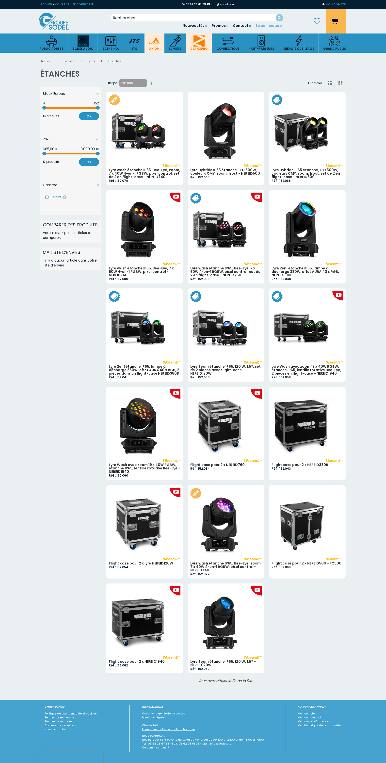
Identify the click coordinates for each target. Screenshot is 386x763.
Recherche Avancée (58, 721)
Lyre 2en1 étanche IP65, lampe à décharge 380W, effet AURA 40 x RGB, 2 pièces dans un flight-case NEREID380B (144, 370)
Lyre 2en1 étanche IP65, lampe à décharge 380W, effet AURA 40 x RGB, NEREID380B (305, 272)
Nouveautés (194, 25)
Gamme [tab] (50, 184)
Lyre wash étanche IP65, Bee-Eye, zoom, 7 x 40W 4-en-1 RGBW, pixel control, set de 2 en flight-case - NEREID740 (144, 173)
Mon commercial (309, 717)
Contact (240, 25)
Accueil (45, 61)
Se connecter (268, 25)
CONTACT (62, 4)
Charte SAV (150, 725)
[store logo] (57, 21)
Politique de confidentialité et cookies (71, 713)
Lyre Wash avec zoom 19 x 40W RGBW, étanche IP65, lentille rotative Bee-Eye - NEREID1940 (144, 468)
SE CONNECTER (83, 4)
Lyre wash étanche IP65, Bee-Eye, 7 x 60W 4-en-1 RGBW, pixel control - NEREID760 (141, 272)
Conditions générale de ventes (163, 713)
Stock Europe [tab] (54, 93)
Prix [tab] (45, 139)
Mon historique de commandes (319, 725)
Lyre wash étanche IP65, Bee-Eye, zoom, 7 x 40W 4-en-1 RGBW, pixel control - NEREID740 (226, 567)
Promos (219, 25)
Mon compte (306, 713)
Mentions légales (154, 717)
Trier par (112, 83)
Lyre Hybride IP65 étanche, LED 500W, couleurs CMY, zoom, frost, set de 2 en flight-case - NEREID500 (306, 173)
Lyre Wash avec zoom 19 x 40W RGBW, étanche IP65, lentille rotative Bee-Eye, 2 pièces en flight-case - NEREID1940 (306, 370)
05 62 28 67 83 (195, 4)
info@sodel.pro (222, 4)
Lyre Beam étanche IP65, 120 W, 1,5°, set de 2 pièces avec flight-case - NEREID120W (225, 370)
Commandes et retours (61, 725)
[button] (334, 4)
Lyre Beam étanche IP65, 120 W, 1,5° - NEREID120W (223, 663)
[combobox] (197, 17)
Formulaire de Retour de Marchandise (168, 729)
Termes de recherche (59, 717)
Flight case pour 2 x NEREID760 (217, 464)
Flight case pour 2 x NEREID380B (300, 464)
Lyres (92, 61)
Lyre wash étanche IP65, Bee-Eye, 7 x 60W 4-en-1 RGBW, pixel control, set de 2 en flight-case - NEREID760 (225, 272)
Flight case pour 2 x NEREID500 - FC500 (306, 563)
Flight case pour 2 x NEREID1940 (137, 661)
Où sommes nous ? (155, 747)
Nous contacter (55, 729)
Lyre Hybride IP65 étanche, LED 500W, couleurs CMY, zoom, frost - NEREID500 (225, 171)
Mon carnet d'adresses (314, 721)
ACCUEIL (46, 4)
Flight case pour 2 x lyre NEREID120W (141, 563)
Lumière (69, 61)
